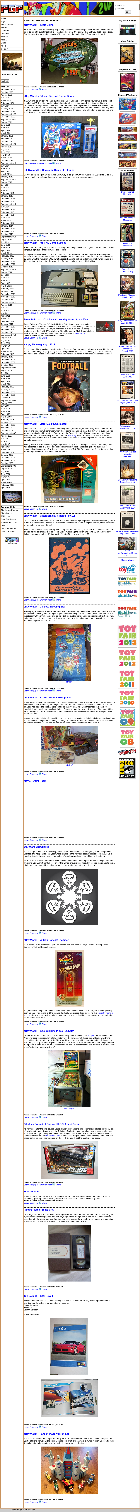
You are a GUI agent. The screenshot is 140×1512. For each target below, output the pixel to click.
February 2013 (7, 256)
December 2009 (8, 359)
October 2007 (7, 430)
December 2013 (8, 228)
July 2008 (5, 406)
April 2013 (5, 250)
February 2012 (7, 288)
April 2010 (5, 348)
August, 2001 (127, 351)
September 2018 (8, 163)
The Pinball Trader (127, 374)
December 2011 (8, 294)
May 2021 (5, 128)
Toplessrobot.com (9, 522)
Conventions (127, 560)
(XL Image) (69, 1108)
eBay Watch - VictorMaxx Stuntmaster (45, 424)
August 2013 (6, 239)
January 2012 (7, 291)
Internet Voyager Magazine (127, 219)
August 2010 (6, 338)
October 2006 (7, 463)
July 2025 (5, 98)
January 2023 (7, 108)
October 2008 (7, 398)
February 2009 (7, 387)
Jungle (91, 1036)
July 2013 (5, 242)
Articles (4, 37)
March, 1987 (127, 297)
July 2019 (5, 149)
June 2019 (5, 152)
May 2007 (5, 444)
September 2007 (8, 433)
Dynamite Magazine (127, 244)
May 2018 (5, 168)
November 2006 (8, 460)
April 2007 (5, 447)
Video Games (7, 24)
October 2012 (7, 267)
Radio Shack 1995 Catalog (127, 270)
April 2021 (5, 130)
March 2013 (6, 253)
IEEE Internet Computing (127, 400)
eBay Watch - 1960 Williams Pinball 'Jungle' (49, 1031)
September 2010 (8, 335)
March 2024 (6, 100)
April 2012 (5, 283)
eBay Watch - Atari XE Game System (45, 243)
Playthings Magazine (127, 295)
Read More (80, 333)
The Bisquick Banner (127, 505)
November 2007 (8, 428)
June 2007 (5, 441)
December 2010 (8, 327)
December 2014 (8, 215)
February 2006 (7, 485)
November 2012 (8, 264)
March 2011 (6, 318)
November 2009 (8, 362)
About (3, 46)
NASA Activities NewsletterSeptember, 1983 (127, 532)
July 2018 (5, 166)
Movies (4, 28)
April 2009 (5, 381)
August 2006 (6, 468)
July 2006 (5, 471)
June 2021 (5, 125)
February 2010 (7, 354)
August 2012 (6, 272)
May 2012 (5, 280)
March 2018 (6, 174)
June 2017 (5, 188)
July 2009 (5, 373)
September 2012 (8, 269)
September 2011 (8, 302)
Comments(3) (30, 313)
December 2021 (8, 117)
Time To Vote (31, 1191)
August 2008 (6, 403)
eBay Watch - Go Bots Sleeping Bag (44, 606)
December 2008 (8, 392)
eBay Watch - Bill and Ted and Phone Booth (49, 96)
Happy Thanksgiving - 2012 (39, 344)
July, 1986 (127, 377)
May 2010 (5, 346)
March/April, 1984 (127, 508)
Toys (3, 21)
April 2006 (5, 479)
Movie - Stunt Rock (35, 781)
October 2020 (7, 141)
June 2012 (5, 278)
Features (5, 34)
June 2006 (5, 474)
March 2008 (6, 417)
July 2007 (5, 438)
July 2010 (5, 340)
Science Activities (127, 426)
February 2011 (7, 321)
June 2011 (5, 310)
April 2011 (5, 316)
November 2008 (8, 395)
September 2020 (8, 144)
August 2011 (6, 305)
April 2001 (5, 488)
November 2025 (8, 89)
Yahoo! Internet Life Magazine (127, 347)
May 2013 (5, 248)
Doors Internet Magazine (127, 193)
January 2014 (7, 226)
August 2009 (6, 370)
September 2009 (8, 368)
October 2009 (7, 365)
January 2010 (7, 357)
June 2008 (5, 408)
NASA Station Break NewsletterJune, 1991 (127, 454)
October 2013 (7, 234)
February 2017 (7, 193)
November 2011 (8, 297)
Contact (4, 49)
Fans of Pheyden (8, 528)
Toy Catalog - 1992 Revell (38, 1296)
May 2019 (5, 155)
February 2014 (7, 223)
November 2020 (8, 138)
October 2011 (7, 299)
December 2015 (8, 209)
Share (44, 89)
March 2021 (6, 133)
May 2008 (5, 411)
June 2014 (5, 218)
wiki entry (72, 435)
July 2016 (5, 207)
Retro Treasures (8, 531)
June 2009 (5, 376)
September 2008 (8, 400)
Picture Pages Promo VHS (39, 1209)
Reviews (5, 31)
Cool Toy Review (8, 519)
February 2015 (7, 212)
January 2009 (7, 389)
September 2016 (8, 204)
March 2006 (6, 482)
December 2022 (8, 111)
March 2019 (6, 158)
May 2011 (5, 313)
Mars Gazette (7, 513)
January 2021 (7, 136)
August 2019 (6, 147)
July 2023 (5, 106)
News (3, 18)
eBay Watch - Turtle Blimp (38, 25)
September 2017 (8, 179)
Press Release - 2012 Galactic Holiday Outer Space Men (56, 319)
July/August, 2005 (127, 402)
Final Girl (5, 525)
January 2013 (7, 258)
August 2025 (6, 95)
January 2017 (7, 196)
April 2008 (5, 414)
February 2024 (7, 103)
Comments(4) (30, 1185)
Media (4, 40)
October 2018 (7, 160)
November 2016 (8, 201)
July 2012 (5, 275)
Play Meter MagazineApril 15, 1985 (127, 322)
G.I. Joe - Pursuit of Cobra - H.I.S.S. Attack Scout (52, 1124)
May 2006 (5, 477)
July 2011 (5, 308)
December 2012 (8, 261)
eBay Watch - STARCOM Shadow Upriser (47, 697)
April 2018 (5, 171)
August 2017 (6, 182)
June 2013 (5, 245)
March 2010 (6, 351)
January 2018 (7, 177)
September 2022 (8, 114)
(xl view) (69, 682)
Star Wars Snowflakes (36, 847)
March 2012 (6, 286)
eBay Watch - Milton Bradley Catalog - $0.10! (49, 515)
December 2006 (8, 458)
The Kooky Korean (9, 510)
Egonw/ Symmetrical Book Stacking (127, 553)
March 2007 (6, 449)
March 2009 (6, 384)
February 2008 (7, 419)
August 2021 (6, 122)
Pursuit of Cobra (52, 1136)
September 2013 (8, 237)
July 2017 (5, 185)
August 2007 (6, 436)
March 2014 (6, 220)
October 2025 (7, 92)
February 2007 (7, 452)
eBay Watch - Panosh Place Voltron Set (46, 1434)
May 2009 (5, 378)
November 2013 (8, 231)
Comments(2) (30, 163)
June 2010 (5, 343)
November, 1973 (127, 428)
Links (3, 43)
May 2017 (5, 190)
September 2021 (8, 119)
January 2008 (7, 422)
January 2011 (7, 324)
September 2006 (8, 466)
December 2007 (8, 425)
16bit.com (5, 516)
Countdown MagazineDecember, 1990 (127, 481)
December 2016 (8, 198)
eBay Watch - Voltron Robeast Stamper (46, 940)
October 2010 (7, 332)
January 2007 (7, 455)
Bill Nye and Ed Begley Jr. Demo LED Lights (49, 170)
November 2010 (8, 329)
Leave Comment (31, 89)
